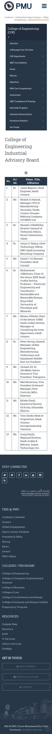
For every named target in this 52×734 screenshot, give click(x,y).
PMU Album (9, 556)
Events (6, 551)
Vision (27, 69)
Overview (27, 43)
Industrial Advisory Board (27, 114)
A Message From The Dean (27, 49)
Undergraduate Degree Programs (28, 17)
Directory (7, 629)
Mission (27, 75)
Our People (27, 127)
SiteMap (7, 648)
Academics (9, 17)
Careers (6, 522)
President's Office (12, 536)
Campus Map (9, 624)
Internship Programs (27, 107)
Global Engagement (13, 526)
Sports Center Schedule (15, 531)
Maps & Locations (26, 676)
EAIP (5, 634)
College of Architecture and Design (22, 597)
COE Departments (27, 56)
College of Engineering (15, 573)
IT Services (8, 638)
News (5, 546)
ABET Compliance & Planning (27, 101)
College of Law (10, 592)
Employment (26, 666)
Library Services (11, 643)
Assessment (27, 94)
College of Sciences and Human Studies (25, 602)
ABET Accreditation (27, 62)
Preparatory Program (14, 607)
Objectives (27, 82)
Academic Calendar (13, 517)
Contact (26, 687)
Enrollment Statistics (27, 120)
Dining (6, 541)
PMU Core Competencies (27, 88)
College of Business (13, 587)
